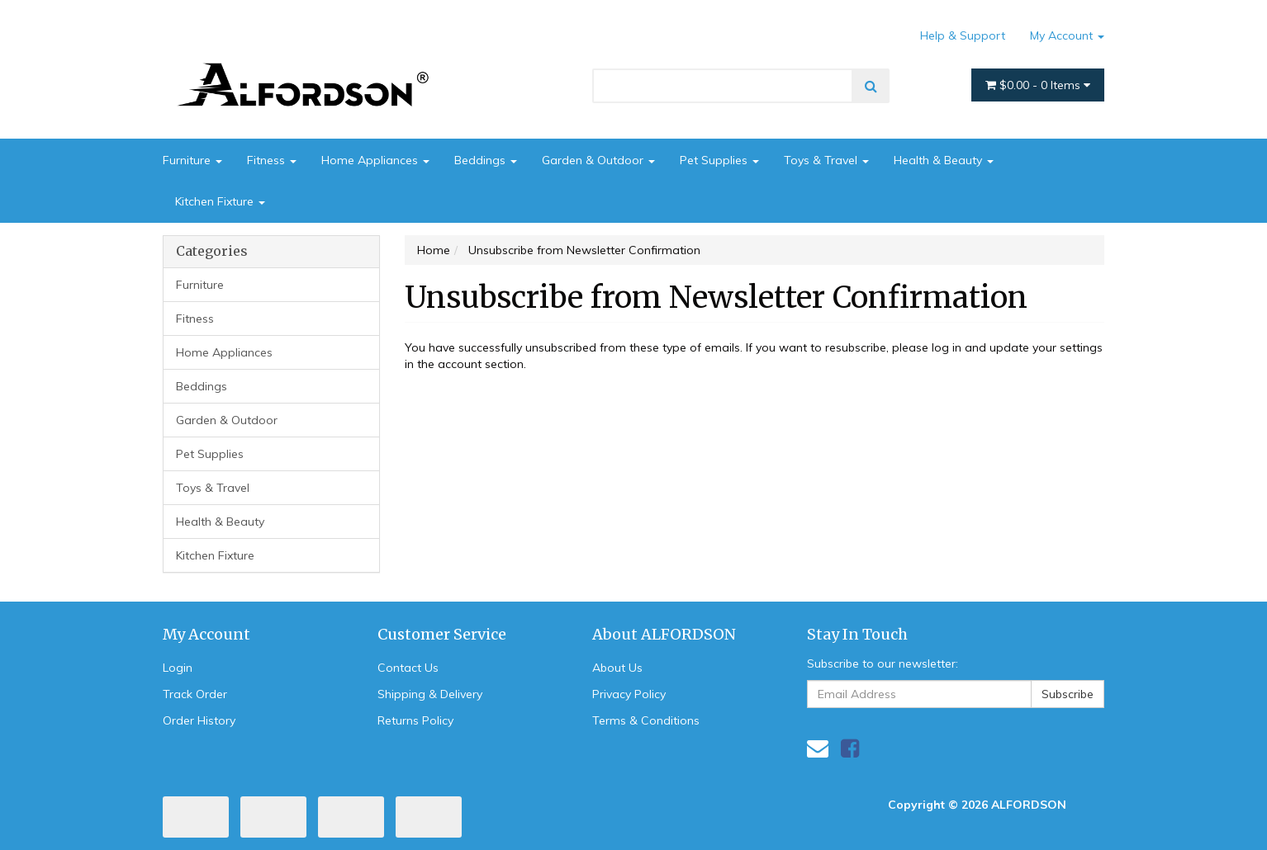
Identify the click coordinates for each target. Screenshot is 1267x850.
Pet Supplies (719, 160)
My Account (1067, 35)
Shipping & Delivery (429, 694)
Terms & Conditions (646, 720)
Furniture (192, 160)
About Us (617, 667)
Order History (199, 720)
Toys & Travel (826, 160)
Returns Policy (415, 720)
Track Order (195, 694)
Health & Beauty (944, 160)
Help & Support (962, 35)
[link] (850, 748)
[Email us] (817, 748)
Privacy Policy (629, 694)
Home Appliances (375, 160)
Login (177, 667)
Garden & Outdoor (598, 160)
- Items (1037, 85)
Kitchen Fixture (220, 201)
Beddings (485, 160)
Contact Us (408, 667)
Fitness (272, 160)
